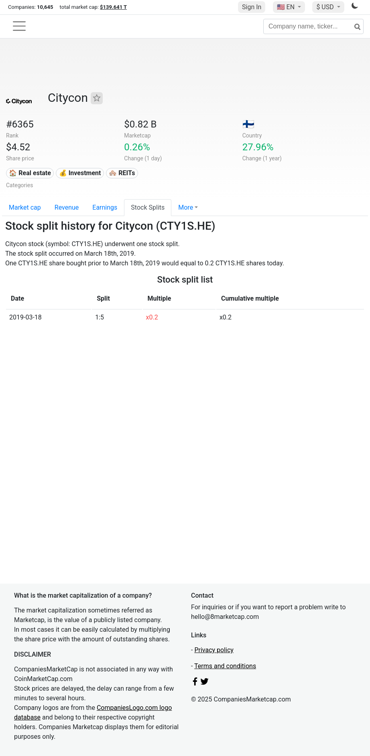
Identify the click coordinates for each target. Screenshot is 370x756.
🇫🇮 (248, 124)
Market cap (25, 207)
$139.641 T (113, 7)
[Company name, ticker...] (313, 26)
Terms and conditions (225, 666)
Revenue (67, 207)
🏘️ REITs (122, 173)
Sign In (251, 7)
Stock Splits (148, 207)
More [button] (185, 207)
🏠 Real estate (30, 173)
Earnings (104, 207)
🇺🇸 (286, 7)
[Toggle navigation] (19, 26)
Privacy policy (214, 650)
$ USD (325, 7)
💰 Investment (80, 173)
